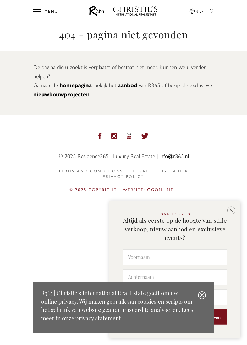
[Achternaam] (175, 277)
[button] (197, 10)
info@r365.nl (174, 156)
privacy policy (123, 176)
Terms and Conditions (90, 171)
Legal (141, 171)
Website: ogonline (148, 189)
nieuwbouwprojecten (61, 94)
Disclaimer (173, 171)
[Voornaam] (175, 257)
